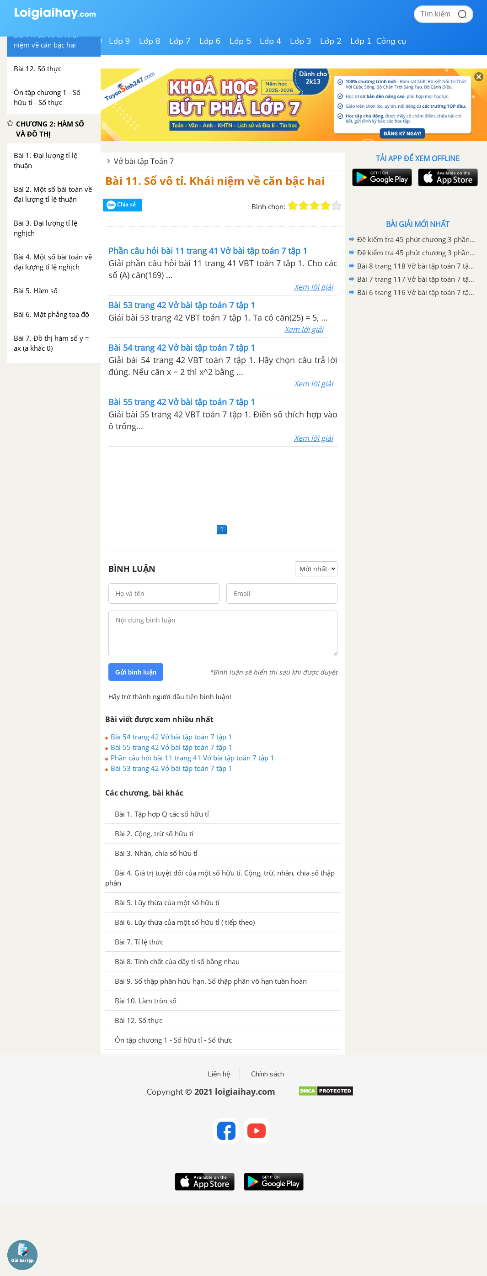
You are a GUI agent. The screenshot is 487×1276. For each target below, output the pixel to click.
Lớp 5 (240, 41)
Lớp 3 (300, 41)
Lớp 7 (180, 41)
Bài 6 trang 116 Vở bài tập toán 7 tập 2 (416, 292)
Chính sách (267, 1074)
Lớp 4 (270, 41)
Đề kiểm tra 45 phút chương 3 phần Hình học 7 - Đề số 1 (416, 252)
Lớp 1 (361, 41)
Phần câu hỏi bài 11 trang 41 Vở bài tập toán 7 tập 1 (192, 757)
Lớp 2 (331, 41)
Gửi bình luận (135, 672)
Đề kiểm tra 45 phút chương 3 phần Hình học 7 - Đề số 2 (416, 239)
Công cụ (391, 41)
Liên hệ (219, 1074)
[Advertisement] (222, 484)
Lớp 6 (210, 41)
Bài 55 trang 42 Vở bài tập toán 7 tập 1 (171, 747)
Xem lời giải (313, 287)
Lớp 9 (119, 41)
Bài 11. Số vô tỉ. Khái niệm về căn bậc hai (215, 180)
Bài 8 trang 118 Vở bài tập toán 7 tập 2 (416, 265)
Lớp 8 (150, 41)
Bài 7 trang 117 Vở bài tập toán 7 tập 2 (416, 279)
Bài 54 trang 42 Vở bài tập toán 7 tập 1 (171, 736)
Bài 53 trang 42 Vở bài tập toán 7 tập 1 (171, 768)
